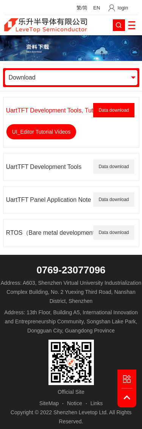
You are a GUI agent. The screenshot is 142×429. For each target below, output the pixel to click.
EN (96, 8)
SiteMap (49, 403)
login (123, 8)
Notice (74, 403)
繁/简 (82, 8)
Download (22, 77)
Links (97, 403)
